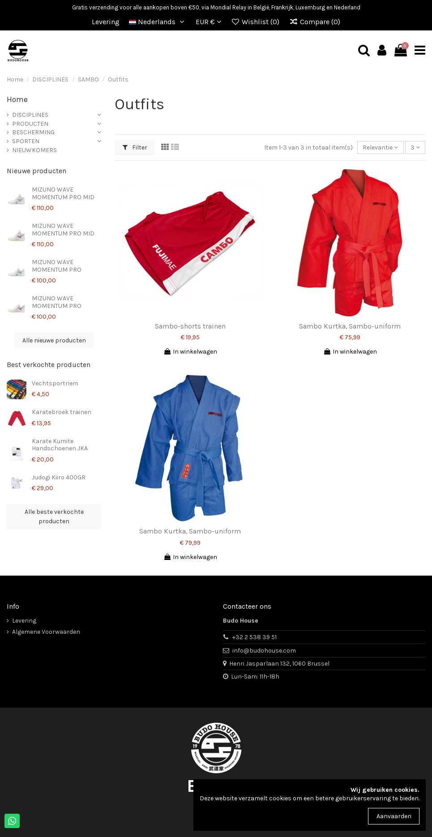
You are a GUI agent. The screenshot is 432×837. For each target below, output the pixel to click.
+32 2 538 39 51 (254, 637)
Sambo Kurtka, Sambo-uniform (350, 326)
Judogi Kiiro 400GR (59, 477)
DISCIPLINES (30, 115)
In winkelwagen (190, 351)
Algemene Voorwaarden (46, 632)
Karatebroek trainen (61, 412)
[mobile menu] (420, 51)
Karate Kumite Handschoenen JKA (60, 445)
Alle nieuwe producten (54, 340)
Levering (106, 21)
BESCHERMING (33, 132)
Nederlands (158, 21)
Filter (135, 147)
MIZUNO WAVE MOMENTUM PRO (56, 265)
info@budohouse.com (264, 650)
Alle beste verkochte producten (54, 516)
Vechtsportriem (55, 383)
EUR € (208, 21)
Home (17, 99)
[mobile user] (381, 51)
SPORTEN (25, 141)
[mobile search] (364, 51)
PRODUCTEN (30, 124)
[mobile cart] (400, 51)
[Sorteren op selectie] (380, 147)
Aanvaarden (393, 816)
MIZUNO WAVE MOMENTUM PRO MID (63, 193)
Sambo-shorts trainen (190, 326)
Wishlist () (256, 21)
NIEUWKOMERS (34, 150)
